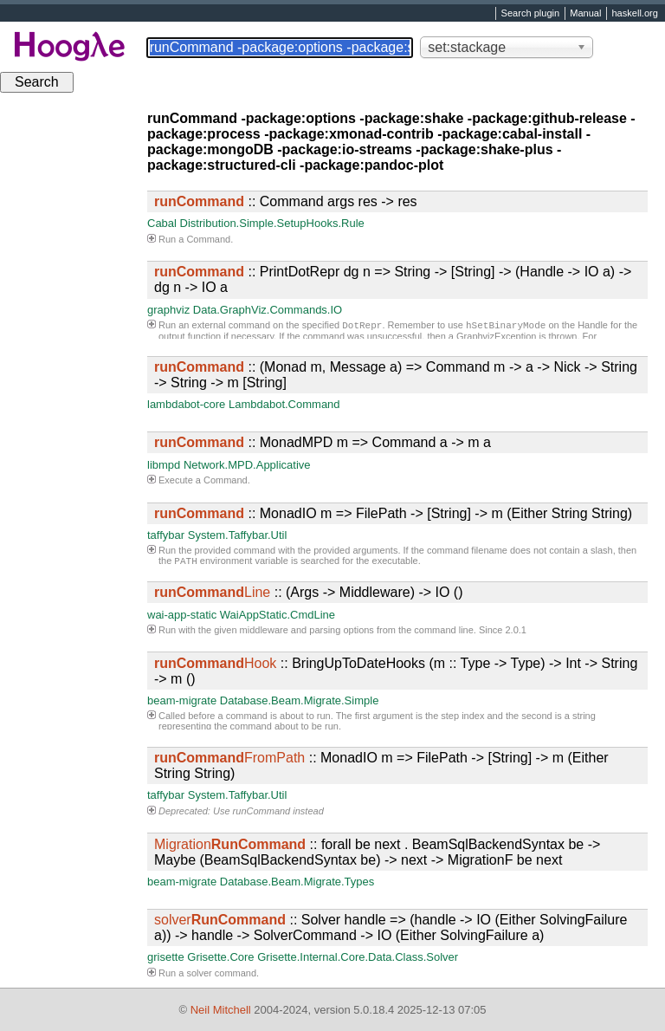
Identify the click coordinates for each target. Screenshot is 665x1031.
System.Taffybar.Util (237, 534)
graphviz (168, 309)
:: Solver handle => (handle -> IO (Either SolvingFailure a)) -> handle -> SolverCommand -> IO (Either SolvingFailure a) (390, 927)
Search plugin (530, 14)
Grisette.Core (220, 956)
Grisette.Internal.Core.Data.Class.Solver (357, 956)
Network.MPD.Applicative (247, 464)
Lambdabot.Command (284, 404)
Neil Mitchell (220, 1009)
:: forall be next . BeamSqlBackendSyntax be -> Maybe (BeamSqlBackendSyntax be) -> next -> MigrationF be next (377, 852)
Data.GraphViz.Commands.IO (267, 309)
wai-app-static (181, 614)
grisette (165, 956)
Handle (593, 326)
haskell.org (634, 14)
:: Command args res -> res (285, 201)
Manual (585, 14)
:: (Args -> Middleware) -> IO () (308, 592)
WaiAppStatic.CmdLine (277, 614)
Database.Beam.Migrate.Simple (299, 700)
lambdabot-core (186, 404)
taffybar (165, 534)
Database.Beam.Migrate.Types (297, 881)
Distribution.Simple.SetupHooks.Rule (272, 223)
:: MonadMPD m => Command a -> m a (322, 442)
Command (208, 239)
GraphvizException (496, 338)
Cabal (162, 223)
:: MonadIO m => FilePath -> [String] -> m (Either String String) (393, 513)
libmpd (163, 464)
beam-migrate (181, 700)
